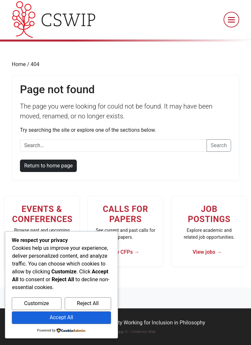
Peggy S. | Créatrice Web (135, 332)
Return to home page (48, 166)
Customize (36, 303)
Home (19, 64)
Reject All (87, 303)
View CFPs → (124, 252)
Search (219, 145)
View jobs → (207, 252)
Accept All (61, 317)
